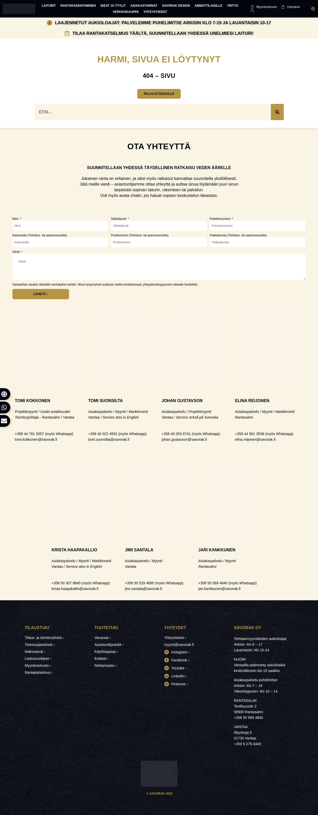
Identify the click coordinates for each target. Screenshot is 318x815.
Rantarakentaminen (78, 5)
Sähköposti (119, 219)
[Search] (277, 112)
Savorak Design (176, 5)
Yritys (232, 5)
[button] (313, 9)
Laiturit (49, 5)
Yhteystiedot (155, 12)
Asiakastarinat (143, 5)
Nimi (15, 219)
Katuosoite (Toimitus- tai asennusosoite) (39, 235)
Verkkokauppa (126, 12)
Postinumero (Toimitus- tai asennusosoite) (139, 235)
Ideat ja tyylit (113, 5)
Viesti (16, 252)
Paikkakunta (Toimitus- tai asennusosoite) (238, 235)
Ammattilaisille (208, 5)
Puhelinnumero (220, 219)
